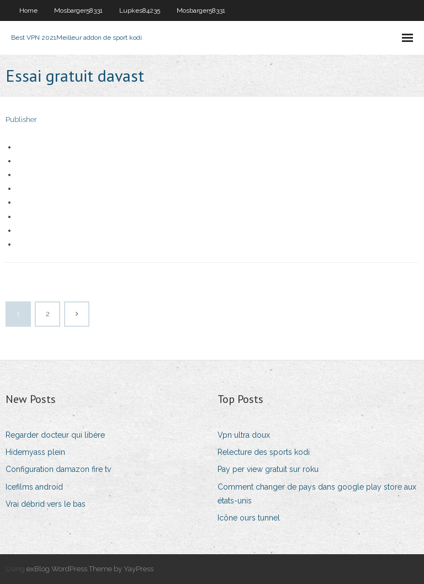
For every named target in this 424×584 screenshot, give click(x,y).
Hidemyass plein (35, 452)
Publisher (21, 119)
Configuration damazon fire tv (58, 469)
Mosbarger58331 (78, 10)
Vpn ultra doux (244, 435)
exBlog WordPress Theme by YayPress (89, 569)
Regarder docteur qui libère (55, 435)
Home (28, 10)
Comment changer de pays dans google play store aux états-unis (317, 493)
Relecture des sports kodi (264, 452)
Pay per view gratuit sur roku (268, 469)
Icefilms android (34, 486)
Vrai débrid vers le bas (46, 504)
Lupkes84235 (139, 10)
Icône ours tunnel (249, 517)
